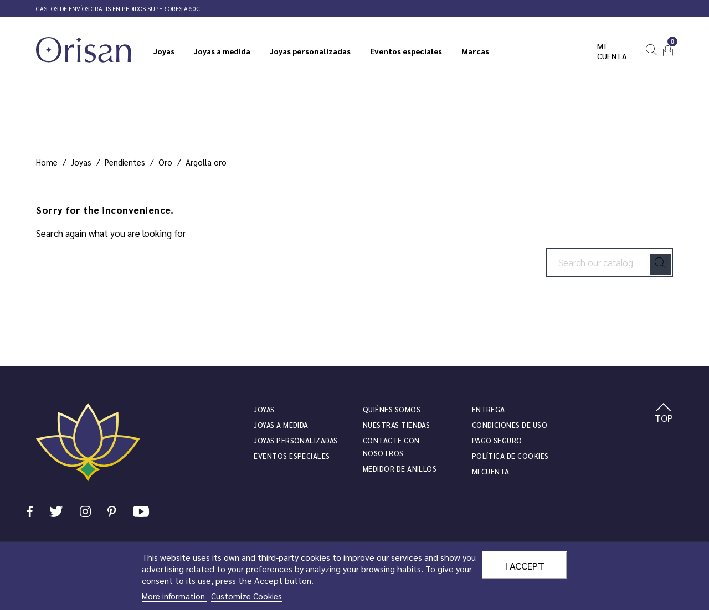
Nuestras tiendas (396, 425)
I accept (524, 565)
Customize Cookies (246, 596)
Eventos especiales (292, 456)
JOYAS (264, 409)
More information (174, 596)
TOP (664, 413)
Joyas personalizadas (295, 440)
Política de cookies (510, 456)
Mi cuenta (612, 51)
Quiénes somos (391, 409)
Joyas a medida (281, 425)
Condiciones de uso (509, 425)
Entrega (488, 409)
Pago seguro (497, 440)
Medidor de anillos (399, 468)
